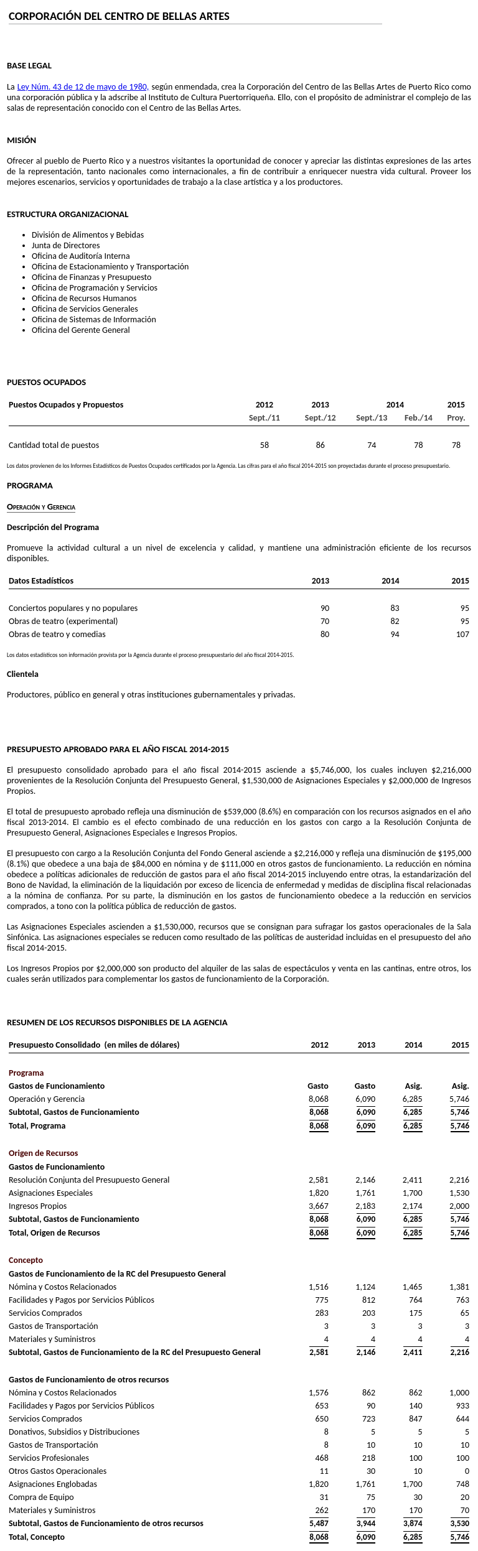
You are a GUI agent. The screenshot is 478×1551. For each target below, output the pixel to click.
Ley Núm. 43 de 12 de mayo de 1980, (83, 87)
